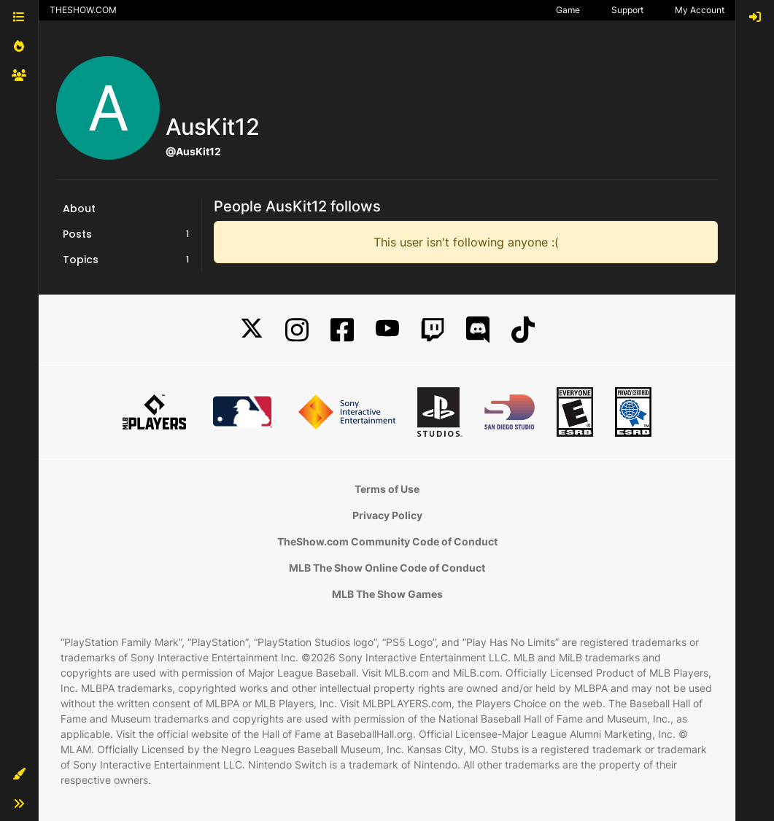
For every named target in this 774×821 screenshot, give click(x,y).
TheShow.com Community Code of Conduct (387, 541)
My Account (699, 9)
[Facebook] (342, 329)
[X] (251, 329)
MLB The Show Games (387, 594)
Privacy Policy (387, 515)
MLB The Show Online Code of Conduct (387, 567)
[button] (19, 774)
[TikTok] (523, 329)
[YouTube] (387, 329)
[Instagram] (297, 329)
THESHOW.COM (83, 9)
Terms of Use (387, 489)
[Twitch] (432, 329)
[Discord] (477, 329)
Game (568, 9)
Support (627, 9)
